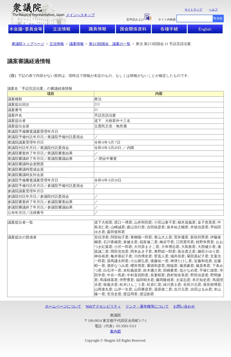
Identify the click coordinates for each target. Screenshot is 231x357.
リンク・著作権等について (147, 306)
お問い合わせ (184, 306)
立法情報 (56, 44)
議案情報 (76, 44)
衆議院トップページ (28, 44)
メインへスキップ (80, 15)
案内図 (115, 331)
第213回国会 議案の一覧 (109, 44)
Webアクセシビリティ (103, 306)
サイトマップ (193, 9)
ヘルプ (213, 9)
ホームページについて (63, 306)
